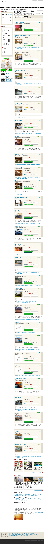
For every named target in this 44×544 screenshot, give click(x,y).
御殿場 (21, 535)
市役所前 (17, 494)
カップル (39, 498)
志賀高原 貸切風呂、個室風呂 (37, 177)
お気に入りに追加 (34, 28)
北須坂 (15, 495)
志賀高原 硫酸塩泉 (24, 47)
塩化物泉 (25, 499)
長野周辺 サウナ (23, 332)
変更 (10, 17)
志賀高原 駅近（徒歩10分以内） (25, 177)
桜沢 (20, 495)
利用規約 (39, 540)
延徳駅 (38, 83)
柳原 (35, 494)
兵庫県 (17, 533)
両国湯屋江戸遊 (22, 511)
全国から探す (9, 14)
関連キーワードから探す (4, 536)
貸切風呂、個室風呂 (20, 499)
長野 (14, 494)
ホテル (26, 498)
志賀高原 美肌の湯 (33, 164)
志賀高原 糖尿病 (33, 47)
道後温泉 (27, 534)
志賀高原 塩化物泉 (19, 47)
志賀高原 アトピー (28, 272)
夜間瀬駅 (18, 48)
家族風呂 (22, 500)
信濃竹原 (30, 495)
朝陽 (29, 494)
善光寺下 (21, 494)
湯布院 (32, 534)
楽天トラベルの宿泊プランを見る (28, 45)
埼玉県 (12, 533)
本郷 (23, 494)
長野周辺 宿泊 (18, 332)
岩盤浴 (4, 48)
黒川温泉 (29, 534)
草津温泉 (10, 534)
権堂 (19, 494)
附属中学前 (32, 494)
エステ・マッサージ (29, 499)
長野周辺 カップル (33, 409)
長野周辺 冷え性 (28, 409)
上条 (35, 495)
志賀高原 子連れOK (28, 223)
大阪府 (24, 533)
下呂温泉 (20, 534)
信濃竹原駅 (21, 48)
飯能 (19, 535)
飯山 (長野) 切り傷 (25, 83)
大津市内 (30, 535)
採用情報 (42, 540)
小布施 (17, 495)
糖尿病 (24, 500)
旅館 (16, 499)
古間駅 (22, 457)
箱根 (12, 534)
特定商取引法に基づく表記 (34, 540)
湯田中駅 (36, 47)
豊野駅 (36, 409)
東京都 (22, 533)
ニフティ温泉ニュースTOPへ (38, 490)
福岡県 (33, 533)
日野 (38, 494)
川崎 (11, 535)
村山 (36, 494)
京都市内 (27, 535)
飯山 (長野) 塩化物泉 (19, 83)
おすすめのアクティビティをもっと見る (37, 472)
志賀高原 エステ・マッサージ (34, 223)
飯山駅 (36, 349)
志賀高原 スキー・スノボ (28, 285)
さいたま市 (16, 535)
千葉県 (15, 533)
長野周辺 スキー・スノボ (24, 375)
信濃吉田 (27, 494)
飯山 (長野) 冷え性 (29, 83)
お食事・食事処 (29, 498)
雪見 (26, 500)
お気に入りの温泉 (34, 0)
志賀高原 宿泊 (28, 47)
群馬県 (19, 533)
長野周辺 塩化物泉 (19, 409)
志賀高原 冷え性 (32, 133)
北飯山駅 (40, 349)
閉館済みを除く (29, 17)
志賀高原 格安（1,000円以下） (34, 301)
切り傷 (15, 499)
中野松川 (27, 495)
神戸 (32, 535)
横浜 (9, 535)
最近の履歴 (40, 0)
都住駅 (25, 302)
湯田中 (37, 495)
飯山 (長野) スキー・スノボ (29, 456)
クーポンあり (24, 17)
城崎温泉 (17, 534)
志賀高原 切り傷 (28, 133)
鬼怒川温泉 (35, 534)
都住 (19, 495)
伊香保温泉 (23, 534)
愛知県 (31, 533)
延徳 (22, 495)
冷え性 (23, 498)
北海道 (26, 533)
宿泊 (14, 498)
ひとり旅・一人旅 (37, 505)
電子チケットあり (17, 17)
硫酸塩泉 (41, 499)
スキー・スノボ (35, 499)
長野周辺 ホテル (29, 375)
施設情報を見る (27, 28)
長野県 (28, 533)
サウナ (38, 499)
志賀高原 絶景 (22, 285)
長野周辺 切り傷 (24, 409)
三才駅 (38, 409)
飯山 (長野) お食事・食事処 (36, 456)
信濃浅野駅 (18, 410)
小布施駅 (23, 302)
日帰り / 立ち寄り (6, 30)
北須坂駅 (27, 302)
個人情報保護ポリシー (27, 540)
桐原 (25, 494)
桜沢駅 (40, 83)
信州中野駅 (18, 84)
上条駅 (38, 47)
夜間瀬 (33, 495)
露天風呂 (21, 498)
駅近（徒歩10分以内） (17, 500)
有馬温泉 (14, 534)
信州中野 (24, 495)
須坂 (40, 494)
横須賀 (13, 535)
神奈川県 (10, 533)
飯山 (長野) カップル (34, 83)
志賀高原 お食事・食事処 (28, 301)
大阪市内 (24, 535)
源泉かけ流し (17, 498)
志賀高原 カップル (23, 223)
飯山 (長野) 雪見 (33, 349)
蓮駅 (38, 349)
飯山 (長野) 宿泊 (19, 349)
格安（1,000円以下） (35, 498)
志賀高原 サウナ (31, 177)
